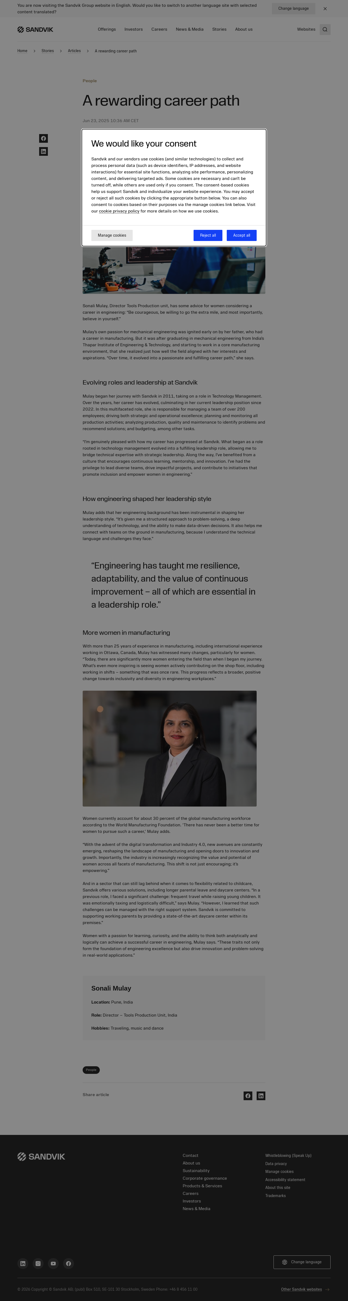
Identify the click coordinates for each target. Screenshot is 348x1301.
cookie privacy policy (119, 211)
